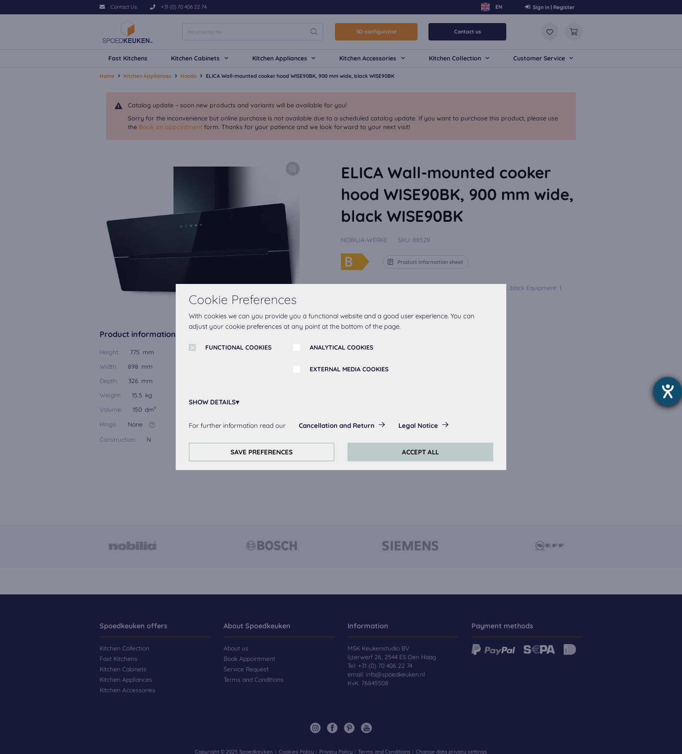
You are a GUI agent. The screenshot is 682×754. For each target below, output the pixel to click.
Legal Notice (418, 425)
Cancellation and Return (336, 425)
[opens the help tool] (667, 391)
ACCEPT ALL (420, 452)
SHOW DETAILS (212, 402)
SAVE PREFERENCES (262, 452)
